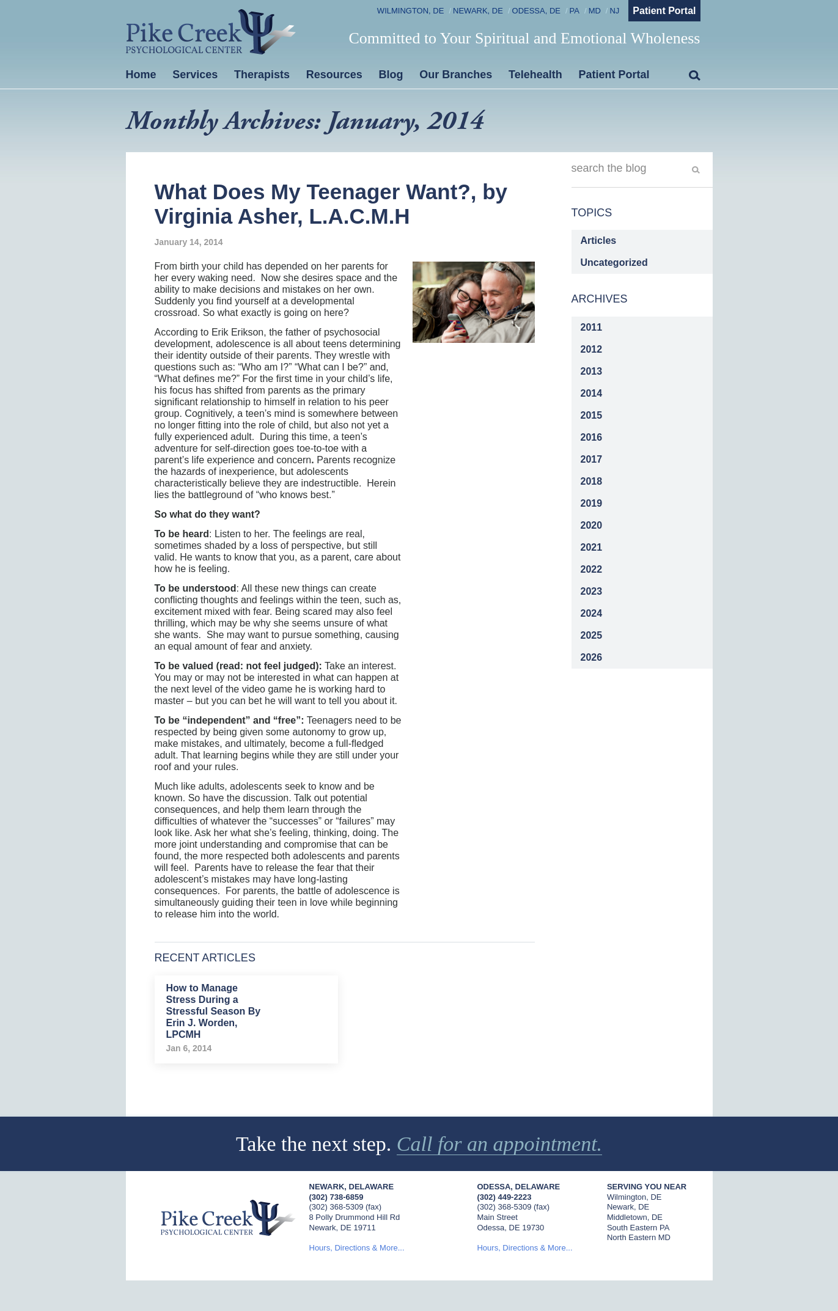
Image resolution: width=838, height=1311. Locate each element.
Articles (599, 240)
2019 (592, 503)
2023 (592, 591)
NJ (614, 10)
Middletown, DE (635, 1217)
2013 (592, 371)
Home (141, 74)
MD (595, 10)
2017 (592, 459)
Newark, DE (478, 10)
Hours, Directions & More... (357, 1247)
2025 (592, 635)
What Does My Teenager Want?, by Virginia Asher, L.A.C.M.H (331, 204)
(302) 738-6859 (336, 1197)
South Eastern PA (638, 1227)
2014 (592, 393)
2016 (592, 437)
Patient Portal (664, 11)
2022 (592, 569)
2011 (592, 327)
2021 (592, 547)
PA (574, 10)
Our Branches (455, 74)
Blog (391, 74)
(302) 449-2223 (504, 1197)
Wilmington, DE (410, 10)
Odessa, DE (536, 10)
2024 (592, 613)
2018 (592, 481)
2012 (592, 349)
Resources (334, 74)
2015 (592, 415)
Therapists (262, 74)
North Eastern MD (639, 1237)
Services (195, 74)
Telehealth (535, 74)
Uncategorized (614, 262)
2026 (592, 657)
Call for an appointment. (499, 1144)
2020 (592, 525)
